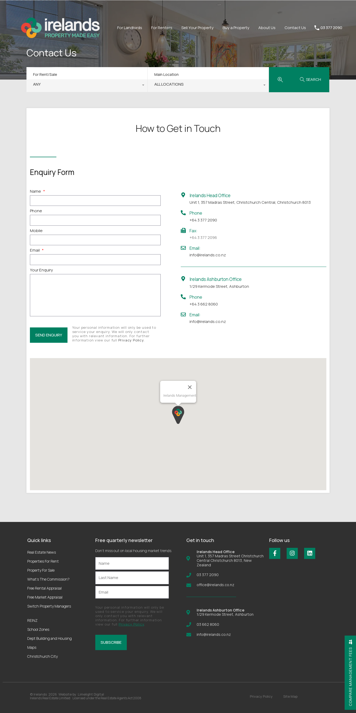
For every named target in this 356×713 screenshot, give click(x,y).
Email (37, 250)
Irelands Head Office (210, 195)
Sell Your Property (197, 27)
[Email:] (183, 247)
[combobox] (86, 85)
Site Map (290, 696)
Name (37, 191)
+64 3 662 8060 (204, 304)
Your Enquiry (41, 270)
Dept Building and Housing (49, 638)
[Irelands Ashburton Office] (183, 278)
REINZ (32, 620)
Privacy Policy (131, 340)
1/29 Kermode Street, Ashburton (219, 286)
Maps (31, 647)
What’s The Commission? (48, 579)
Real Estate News (41, 552)
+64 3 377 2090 (203, 220)
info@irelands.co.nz (208, 255)
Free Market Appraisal (44, 597)
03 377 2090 (331, 28)
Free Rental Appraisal (44, 588)
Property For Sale (41, 570)
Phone (36, 211)
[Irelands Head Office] (183, 194)
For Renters (161, 27)
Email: (195, 248)
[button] (178, 415)
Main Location (166, 74)
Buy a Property (236, 27)
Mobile (36, 230)
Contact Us (295, 27)
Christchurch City (42, 656)
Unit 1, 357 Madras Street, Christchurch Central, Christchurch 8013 (250, 202)
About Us (267, 27)
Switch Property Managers (49, 606)
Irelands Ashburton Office (216, 279)
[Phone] (183, 212)
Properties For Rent (43, 561)
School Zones (38, 629)
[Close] (189, 387)
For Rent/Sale (45, 74)
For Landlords (129, 27)
